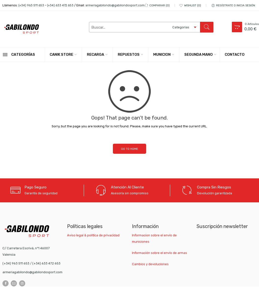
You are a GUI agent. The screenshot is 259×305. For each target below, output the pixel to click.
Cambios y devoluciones (150, 264)
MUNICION (162, 54)
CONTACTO (235, 54)
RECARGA (95, 54)
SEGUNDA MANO (198, 54)
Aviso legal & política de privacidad (93, 235)
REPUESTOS (129, 54)
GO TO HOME (129, 149)
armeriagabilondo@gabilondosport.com (114, 5)
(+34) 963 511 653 (31, 5)
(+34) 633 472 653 (60, 5)
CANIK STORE (61, 54)
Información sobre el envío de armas (159, 253)
